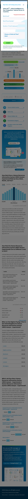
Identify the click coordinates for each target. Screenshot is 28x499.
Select (6, 36)
